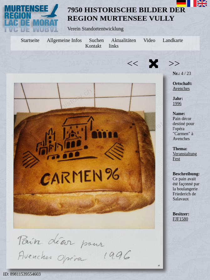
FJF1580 (180, 219)
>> (174, 63)
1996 (177, 103)
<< (132, 63)
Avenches (181, 88)
